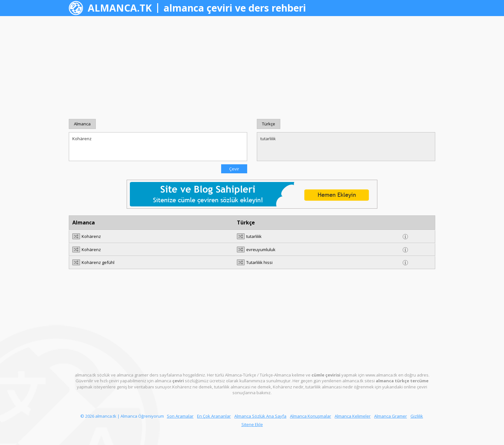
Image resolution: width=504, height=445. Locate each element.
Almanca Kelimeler (353, 416)
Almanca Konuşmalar (310, 416)
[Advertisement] (252, 68)
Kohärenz (158, 146)
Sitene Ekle (252, 424)
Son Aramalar (180, 416)
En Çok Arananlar (214, 416)
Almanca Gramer (390, 416)
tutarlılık (346, 146)
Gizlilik (416, 416)
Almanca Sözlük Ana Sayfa (260, 416)
